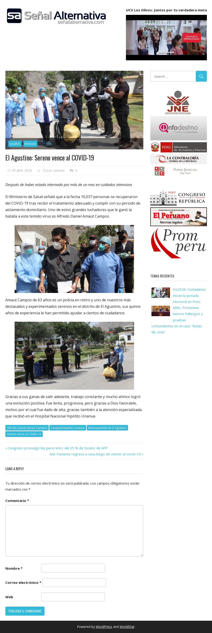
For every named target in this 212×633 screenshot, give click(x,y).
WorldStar (127, 626)
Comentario (17, 500)
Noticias (30, 143)
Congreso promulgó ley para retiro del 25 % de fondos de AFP (58, 448)
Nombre (13, 568)
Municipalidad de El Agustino (107, 428)
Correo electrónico (23, 582)
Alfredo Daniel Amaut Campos (27, 428)
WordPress (104, 626)
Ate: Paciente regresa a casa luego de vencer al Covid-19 (95, 454)
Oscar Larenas (54, 170)
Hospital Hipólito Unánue (67, 428)
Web (9, 596)
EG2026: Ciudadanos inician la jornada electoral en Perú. (189, 295)
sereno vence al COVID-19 (24, 434)
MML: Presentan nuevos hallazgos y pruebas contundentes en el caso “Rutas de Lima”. (177, 319)
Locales (15, 143)
